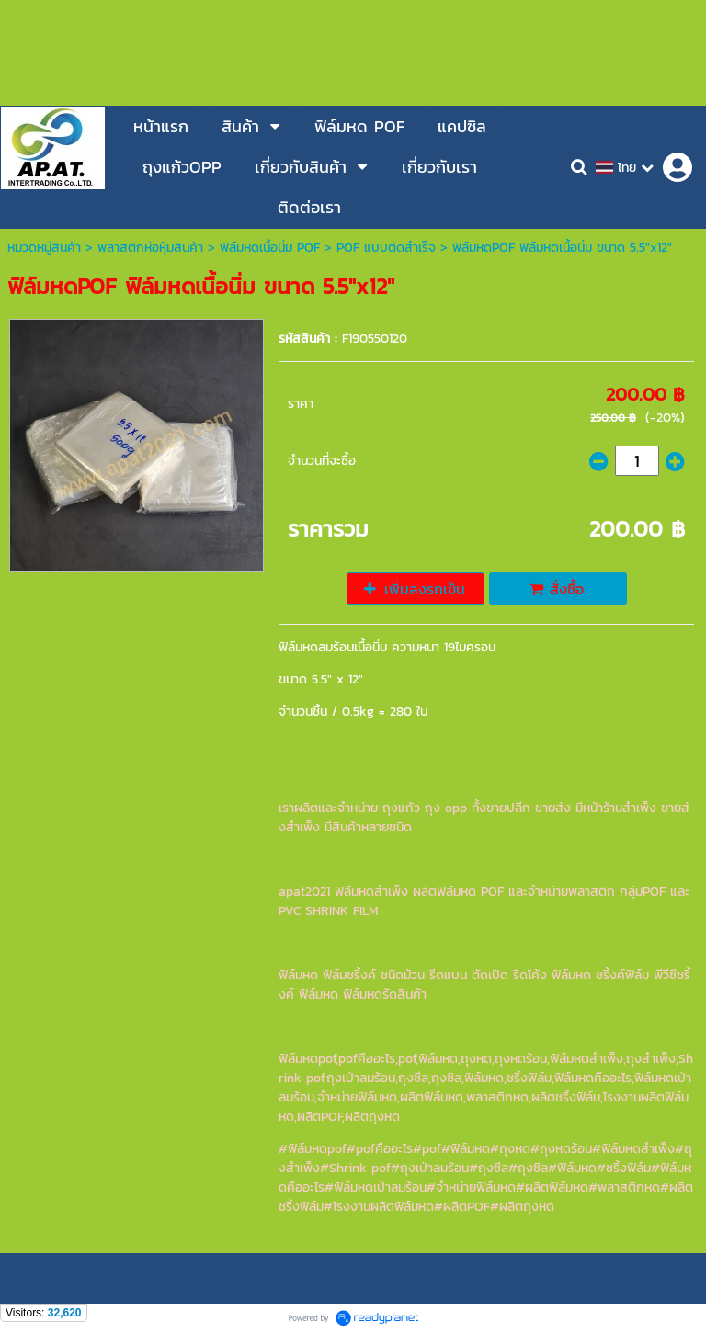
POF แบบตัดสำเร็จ (386, 247)
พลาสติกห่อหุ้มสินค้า (150, 247)
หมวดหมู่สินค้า (44, 247)
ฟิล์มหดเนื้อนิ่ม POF (270, 247)
